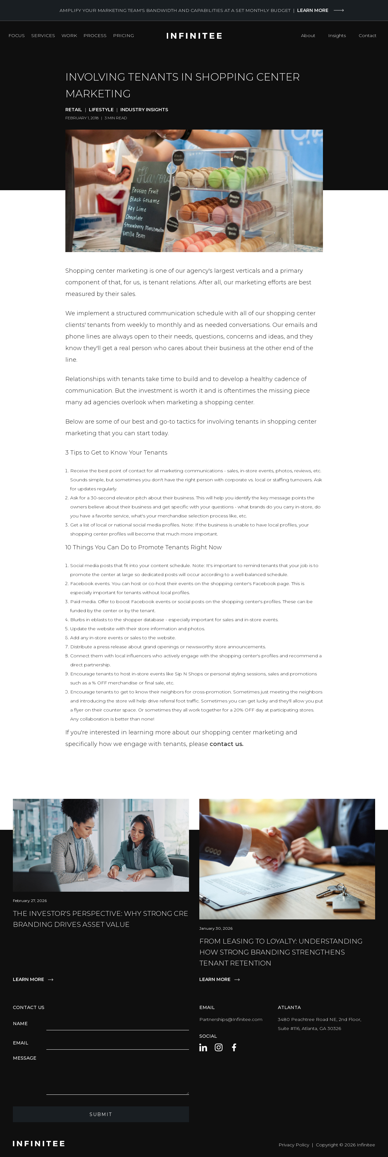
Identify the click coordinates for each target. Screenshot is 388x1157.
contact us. (226, 744)
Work (69, 35)
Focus (16, 35)
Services (43, 35)
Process (95, 35)
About (308, 35)
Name (20, 1023)
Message (24, 1058)
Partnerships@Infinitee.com (230, 1019)
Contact (367, 35)
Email (20, 1043)
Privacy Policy (294, 1145)
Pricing (123, 35)
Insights (337, 35)
